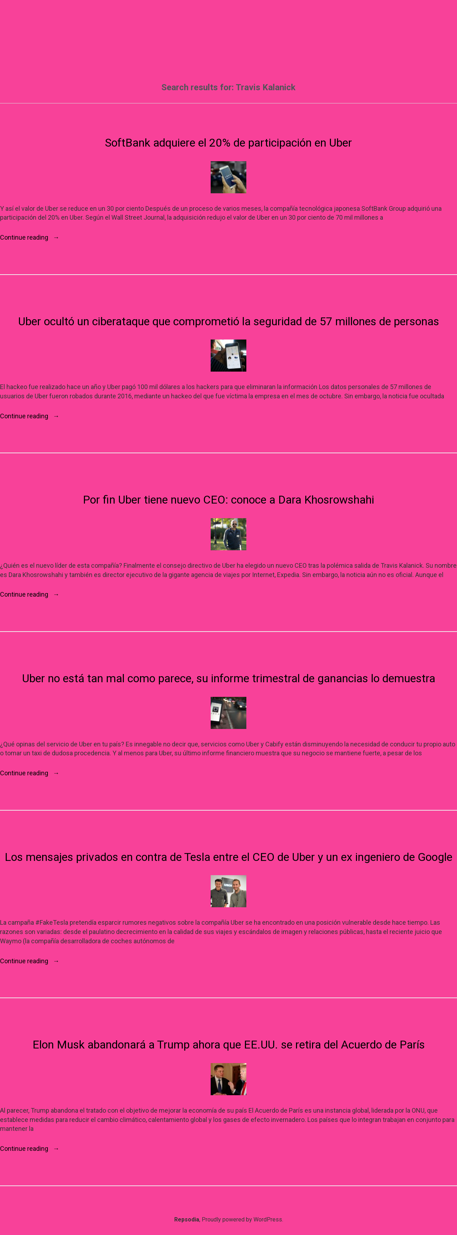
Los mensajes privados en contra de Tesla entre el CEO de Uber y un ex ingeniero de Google (228, 857)
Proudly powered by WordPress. (242, 1219)
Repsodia (186, 1219)
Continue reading (29, 237)
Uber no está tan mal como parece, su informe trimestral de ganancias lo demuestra (228, 678)
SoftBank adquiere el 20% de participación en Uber (228, 142)
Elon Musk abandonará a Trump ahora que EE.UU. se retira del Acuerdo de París (228, 1044)
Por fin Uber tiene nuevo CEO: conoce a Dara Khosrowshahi (228, 499)
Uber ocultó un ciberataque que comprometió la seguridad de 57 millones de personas (228, 321)
